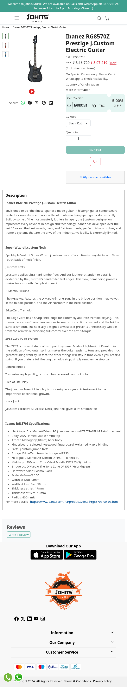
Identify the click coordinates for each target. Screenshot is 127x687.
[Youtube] (36, 619)
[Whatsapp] (22, 102)
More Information (78, 90)
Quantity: (72, 132)
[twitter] (36, 102)
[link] (99, 18)
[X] (23, 619)
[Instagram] (43, 619)
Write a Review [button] (19, 535)
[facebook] (29, 102)
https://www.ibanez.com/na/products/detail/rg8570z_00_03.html (74, 501)
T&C (102, 105)
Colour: (71, 116)
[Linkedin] (29, 619)
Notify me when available (95, 177)
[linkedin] (50, 102)
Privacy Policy (102, 681)
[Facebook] (16, 619)
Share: (13, 103)
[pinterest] (43, 102)
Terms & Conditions (77, 681)
